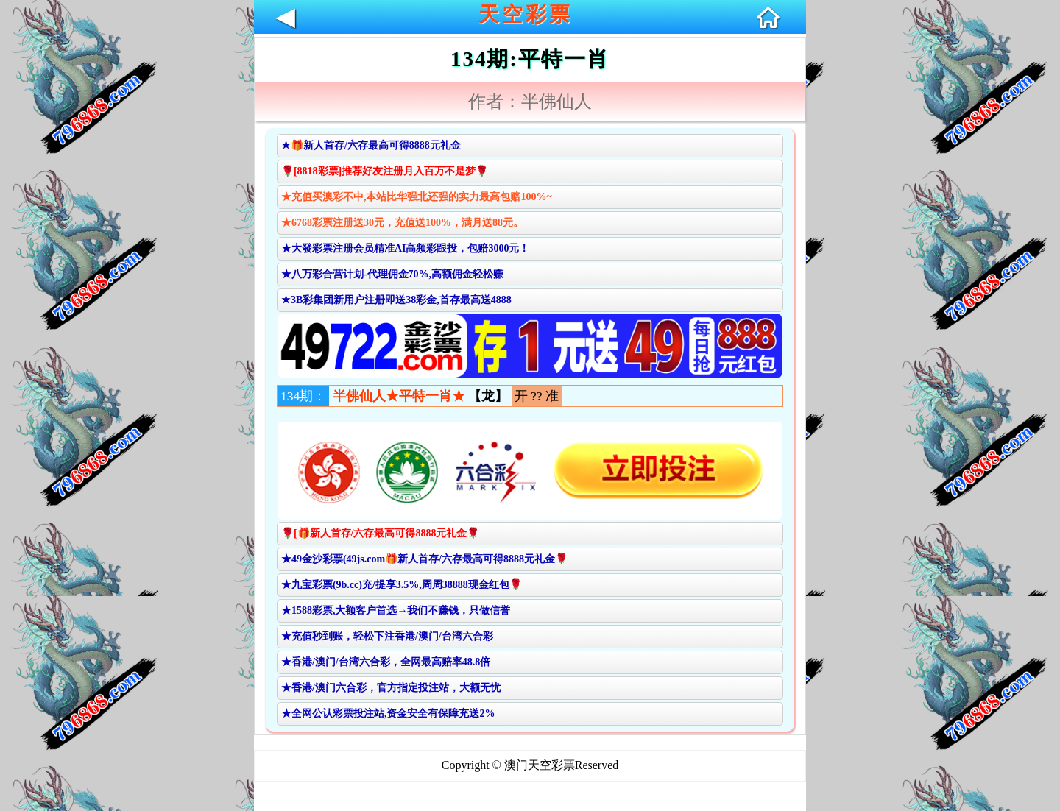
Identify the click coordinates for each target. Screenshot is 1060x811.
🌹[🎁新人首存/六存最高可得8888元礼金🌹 (380, 533)
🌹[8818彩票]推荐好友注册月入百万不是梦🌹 (384, 171)
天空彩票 (525, 14)
